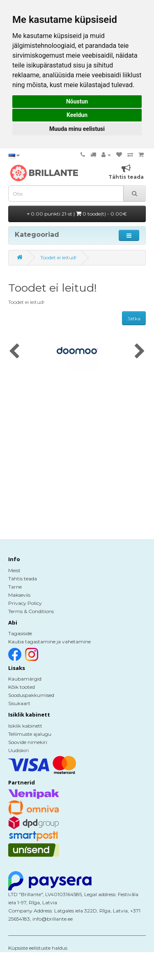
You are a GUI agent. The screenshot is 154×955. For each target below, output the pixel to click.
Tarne (15, 587)
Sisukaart (19, 703)
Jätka (133, 318)
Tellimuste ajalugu (29, 734)
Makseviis (19, 595)
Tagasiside (20, 633)
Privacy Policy (25, 603)
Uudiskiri (18, 750)
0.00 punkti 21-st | (77, 214)
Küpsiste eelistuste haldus (37, 948)
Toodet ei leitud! (58, 257)
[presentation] (14, 351)
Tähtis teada (22, 578)
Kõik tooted (21, 687)
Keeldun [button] (77, 115)
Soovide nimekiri (27, 742)
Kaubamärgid (24, 679)
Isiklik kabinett (25, 726)
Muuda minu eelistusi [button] (77, 129)
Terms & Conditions (31, 611)
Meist (14, 570)
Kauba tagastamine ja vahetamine (49, 641)
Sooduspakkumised (31, 695)
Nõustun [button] (77, 101)
